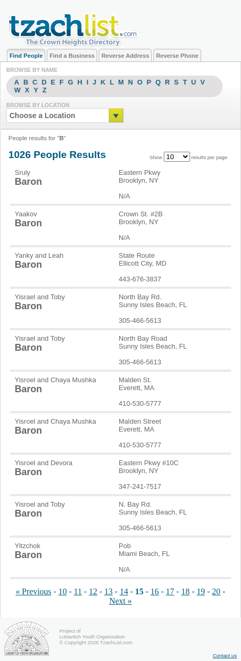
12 (93, 591)
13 (108, 591)
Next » (120, 600)
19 (201, 591)
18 (185, 591)
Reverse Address (125, 56)
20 (216, 591)
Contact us (225, 655)
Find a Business (72, 56)
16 (155, 591)
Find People (26, 56)
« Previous (33, 591)
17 (170, 591)
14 (124, 591)
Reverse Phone (177, 56)
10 (62, 591)
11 (77, 591)
